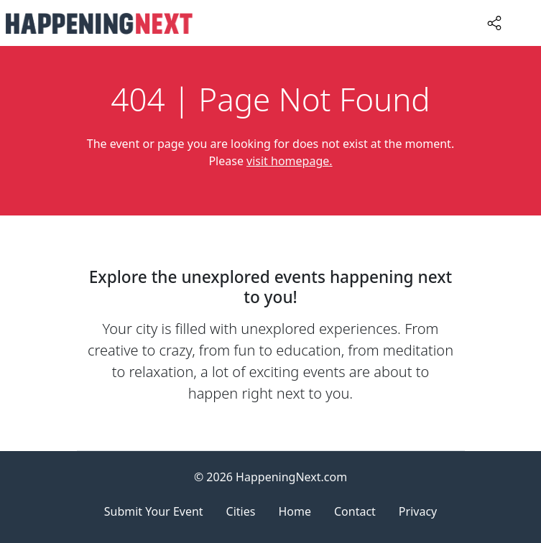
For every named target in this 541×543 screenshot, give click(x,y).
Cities (241, 511)
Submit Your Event (153, 511)
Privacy (418, 511)
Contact (355, 511)
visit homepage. (289, 161)
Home (294, 511)
